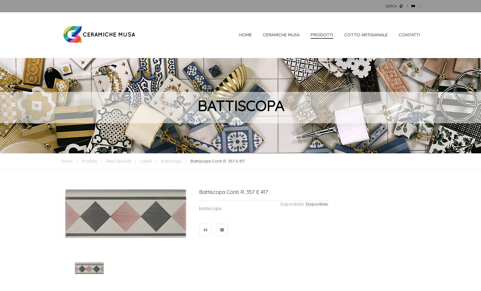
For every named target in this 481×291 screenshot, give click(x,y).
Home (67, 161)
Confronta (205, 230)
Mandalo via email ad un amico (222, 230)
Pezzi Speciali (118, 161)
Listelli (146, 161)
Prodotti (89, 161)
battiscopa (171, 161)
